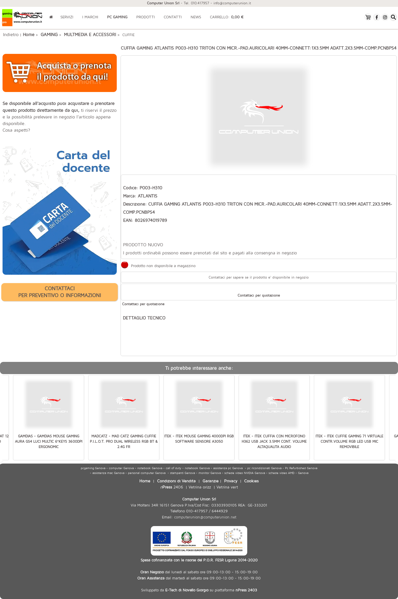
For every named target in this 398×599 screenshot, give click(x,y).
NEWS (196, 17)
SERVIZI (66, 17)
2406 (171, 486)
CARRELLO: (226, 17)
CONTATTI (173, 17)
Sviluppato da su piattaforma (199, 590)
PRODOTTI (145, 17)
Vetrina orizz (200, 486)
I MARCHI (90, 17)
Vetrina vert (227, 486)
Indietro (11, 34)
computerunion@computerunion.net (205, 517)
